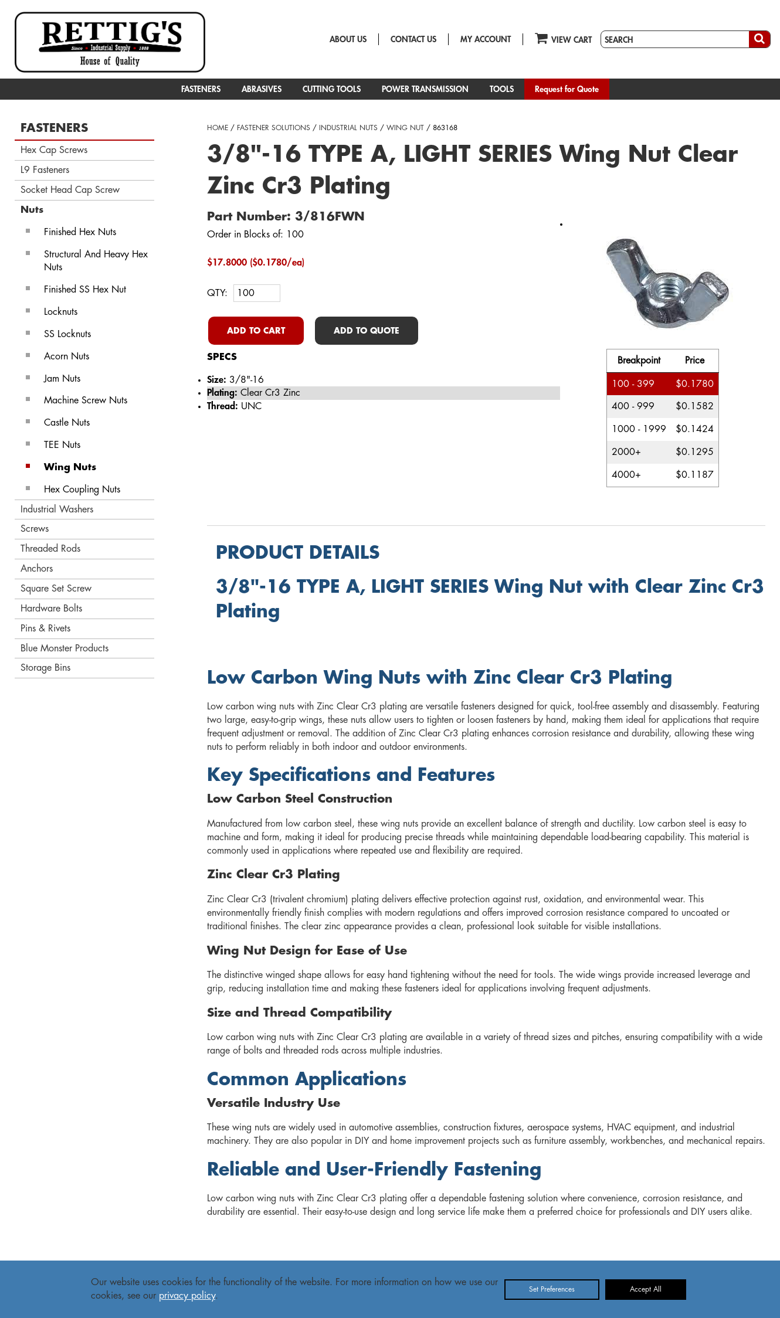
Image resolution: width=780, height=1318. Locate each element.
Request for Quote (567, 89)
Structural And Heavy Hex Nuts (96, 261)
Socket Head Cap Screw (70, 190)
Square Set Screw (56, 588)
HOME (217, 127)
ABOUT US (348, 39)
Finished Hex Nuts (80, 232)
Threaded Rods (50, 548)
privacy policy (187, 1295)
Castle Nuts (67, 422)
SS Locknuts (67, 334)
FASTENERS (201, 89)
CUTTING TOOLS (332, 89)
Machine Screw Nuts (85, 400)
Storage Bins (45, 667)
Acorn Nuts (66, 356)
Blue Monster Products (64, 648)
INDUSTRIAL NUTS (348, 127)
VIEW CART (563, 38)
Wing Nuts (70, 467)
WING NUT (405, 127)
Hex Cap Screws (54, 150)
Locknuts (60, 312)
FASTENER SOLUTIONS (273, 127)
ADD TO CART (256, 331)
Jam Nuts (62, 378)
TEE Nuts (62, 445)
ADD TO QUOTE (366, 331)
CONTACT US (413, 39)
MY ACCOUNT (485, 39)
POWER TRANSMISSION (425, 89)
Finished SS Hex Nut (85, 289)
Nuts (32, 210)
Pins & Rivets (45, 628)
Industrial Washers (57, 509)
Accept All (646, 1289)
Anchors (37, 568)
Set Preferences (552, 1289)
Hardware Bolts (51, 608)
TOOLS (502, 89)
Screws (35, 529)
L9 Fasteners (45, 170)
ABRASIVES (262, 89)
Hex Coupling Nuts (82, 489)
